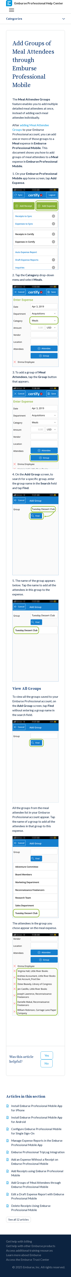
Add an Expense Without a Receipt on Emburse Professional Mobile (34, 1162)
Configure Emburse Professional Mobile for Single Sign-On (36, 1131)
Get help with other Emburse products (30, 1246)
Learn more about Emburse (23, 1255)
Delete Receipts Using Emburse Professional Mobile (31, 1208)
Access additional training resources (29, 1250)
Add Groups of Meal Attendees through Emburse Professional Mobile (36, 1185)
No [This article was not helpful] (46, 1063)
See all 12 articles (18, 1219)
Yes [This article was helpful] (46, 1055)
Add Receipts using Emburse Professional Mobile (37, 1173)
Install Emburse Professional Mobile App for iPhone (36, 1108)
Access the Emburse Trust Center (27, 1259)
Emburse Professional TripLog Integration (38, 1152)
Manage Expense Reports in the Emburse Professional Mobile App (36, 1143)
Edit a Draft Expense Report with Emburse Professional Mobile (37, 1196)
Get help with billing (19, 1241)
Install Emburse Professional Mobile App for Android (36, 1119)
